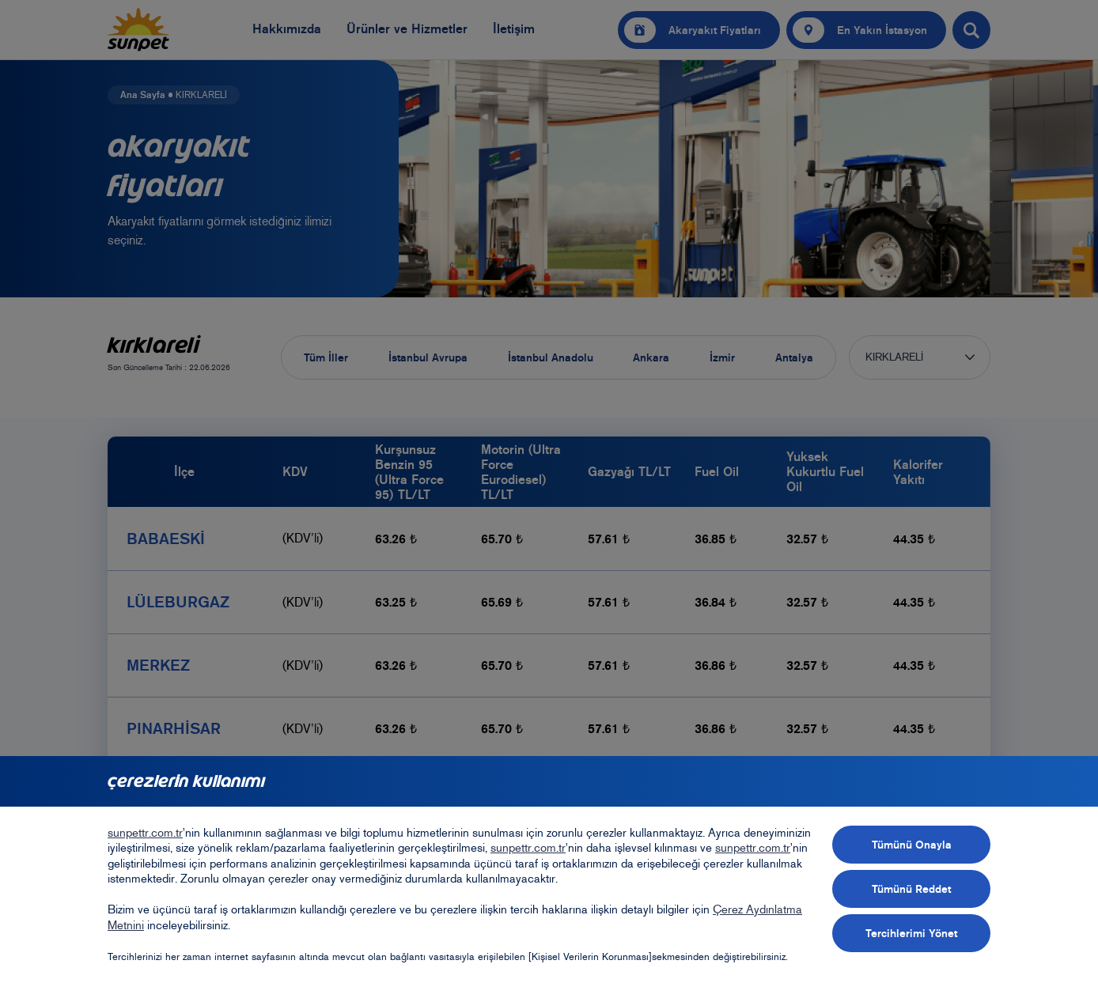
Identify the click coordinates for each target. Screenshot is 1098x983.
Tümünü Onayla (912, 844)
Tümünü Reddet (911, 889)
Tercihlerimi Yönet (911, 933)
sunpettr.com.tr (145, 833)
